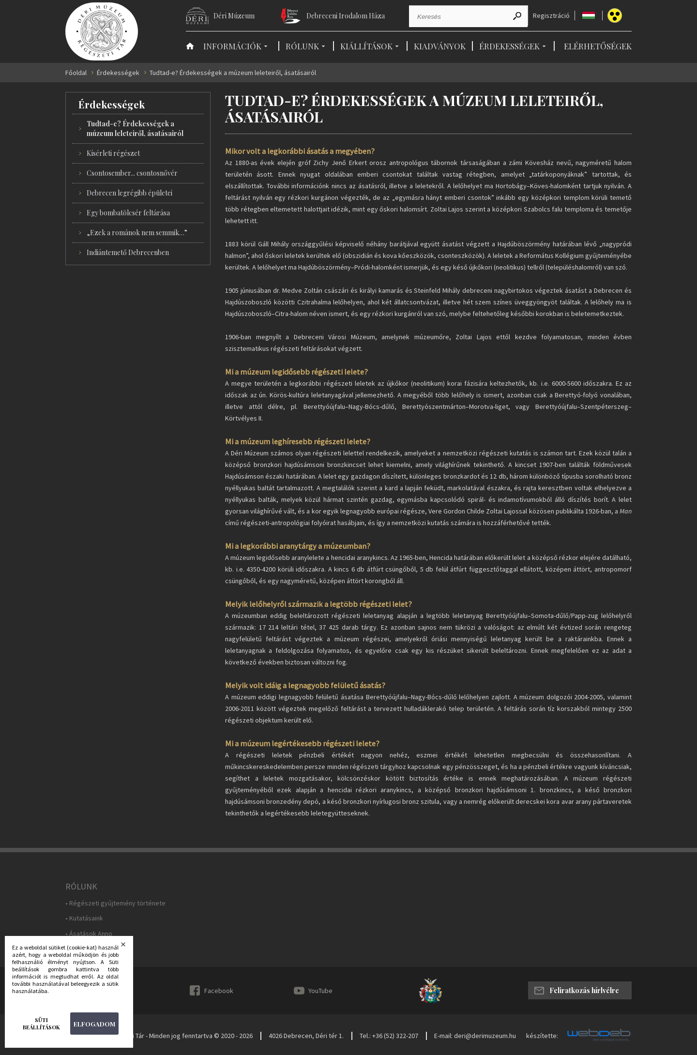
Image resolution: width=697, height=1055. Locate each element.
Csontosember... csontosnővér (132, 173)
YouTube (320, 990)
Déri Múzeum (234, 15)
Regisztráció (551, 16)
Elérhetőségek (598, 46)
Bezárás (129, 947)
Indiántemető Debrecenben (128, 252)
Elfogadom (94, 1024)
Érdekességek (509, 46)
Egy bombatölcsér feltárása (128, 212)
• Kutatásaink (84, 918)
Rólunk (302, 46)
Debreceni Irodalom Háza (345, 15)
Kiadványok (440, 46)
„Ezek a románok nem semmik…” (137, 232)
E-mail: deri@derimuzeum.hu (475, 1035)
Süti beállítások (41, 1023)
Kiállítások (366, 46)
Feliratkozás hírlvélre (584, 990)
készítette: (542, 1036)
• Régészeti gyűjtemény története (115, 903)
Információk (232, 46)
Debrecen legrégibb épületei (129, 192)
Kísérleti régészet (113, 153)
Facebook (218, 990)
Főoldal (76, 73)
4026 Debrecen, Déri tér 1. (306, 1035)
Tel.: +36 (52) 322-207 (389, 1035)
